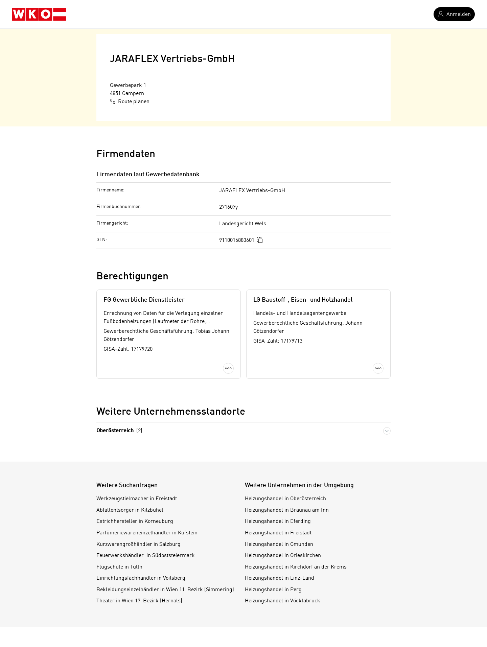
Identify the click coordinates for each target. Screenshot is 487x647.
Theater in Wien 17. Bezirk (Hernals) (139, 601)
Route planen (129, 101)
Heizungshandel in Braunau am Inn (287, 510)
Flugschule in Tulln (119, 567)
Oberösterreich (119, 431)
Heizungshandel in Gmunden (279, 544)
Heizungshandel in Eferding (278, 521)
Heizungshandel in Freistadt (278, 533)
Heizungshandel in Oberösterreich (285, 499)
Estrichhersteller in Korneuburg (134, 521)
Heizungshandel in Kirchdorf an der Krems (296, 567)
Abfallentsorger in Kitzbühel (129, 510)
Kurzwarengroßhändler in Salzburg (138, 544)
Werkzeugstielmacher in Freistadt (136, 499)
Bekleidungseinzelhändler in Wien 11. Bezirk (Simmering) (165, 590)
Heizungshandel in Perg (273, 590)
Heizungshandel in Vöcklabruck (282, 601)
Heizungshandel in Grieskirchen (283, 555)
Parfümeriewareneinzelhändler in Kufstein (147, 533)
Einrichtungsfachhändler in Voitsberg (140, 578)
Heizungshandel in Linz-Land (279, 578)
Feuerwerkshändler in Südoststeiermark (145, 555)
